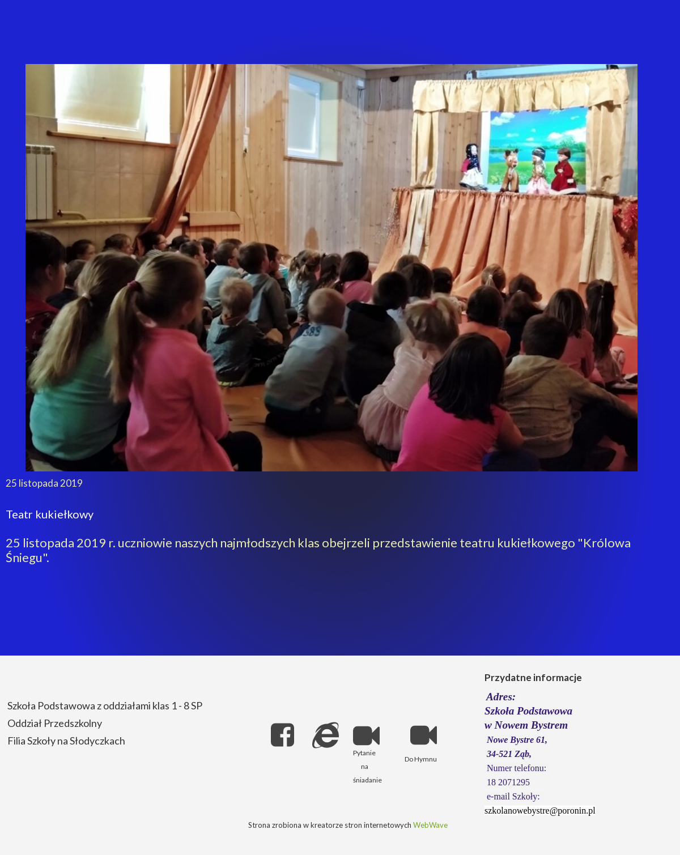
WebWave (430, 825)
